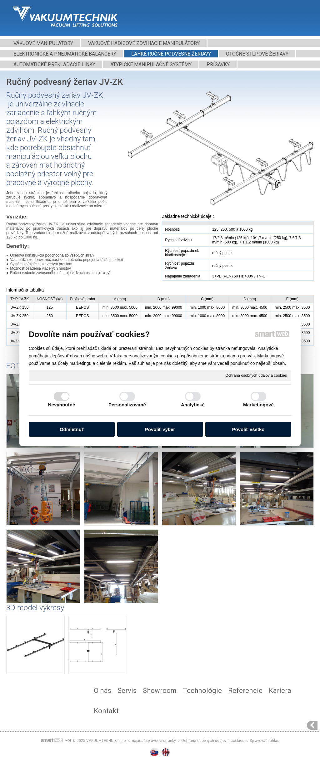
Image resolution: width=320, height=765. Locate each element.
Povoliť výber (160, 429)
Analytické (193, 404)
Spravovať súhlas (264, 740)
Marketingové (258, 404)
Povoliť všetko (248, 429)
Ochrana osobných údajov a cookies (256, 375)
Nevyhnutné (61, 404)
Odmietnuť (72, 429)
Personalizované (127, 404)
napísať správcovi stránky (154, 740)
